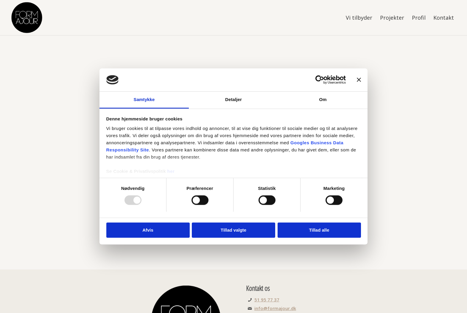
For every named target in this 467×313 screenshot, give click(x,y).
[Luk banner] (359, 80)
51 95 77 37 (266, 300)
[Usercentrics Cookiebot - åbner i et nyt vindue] (320, 79)
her (171, 171)
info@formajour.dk (275, 308)
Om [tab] (322, 99)
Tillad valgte (233, 230)
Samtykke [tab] (144, 99)
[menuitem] (359, 17)
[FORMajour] (26, 17)
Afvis (147, 230)
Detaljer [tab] (233, 99)
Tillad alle (319, 230)
